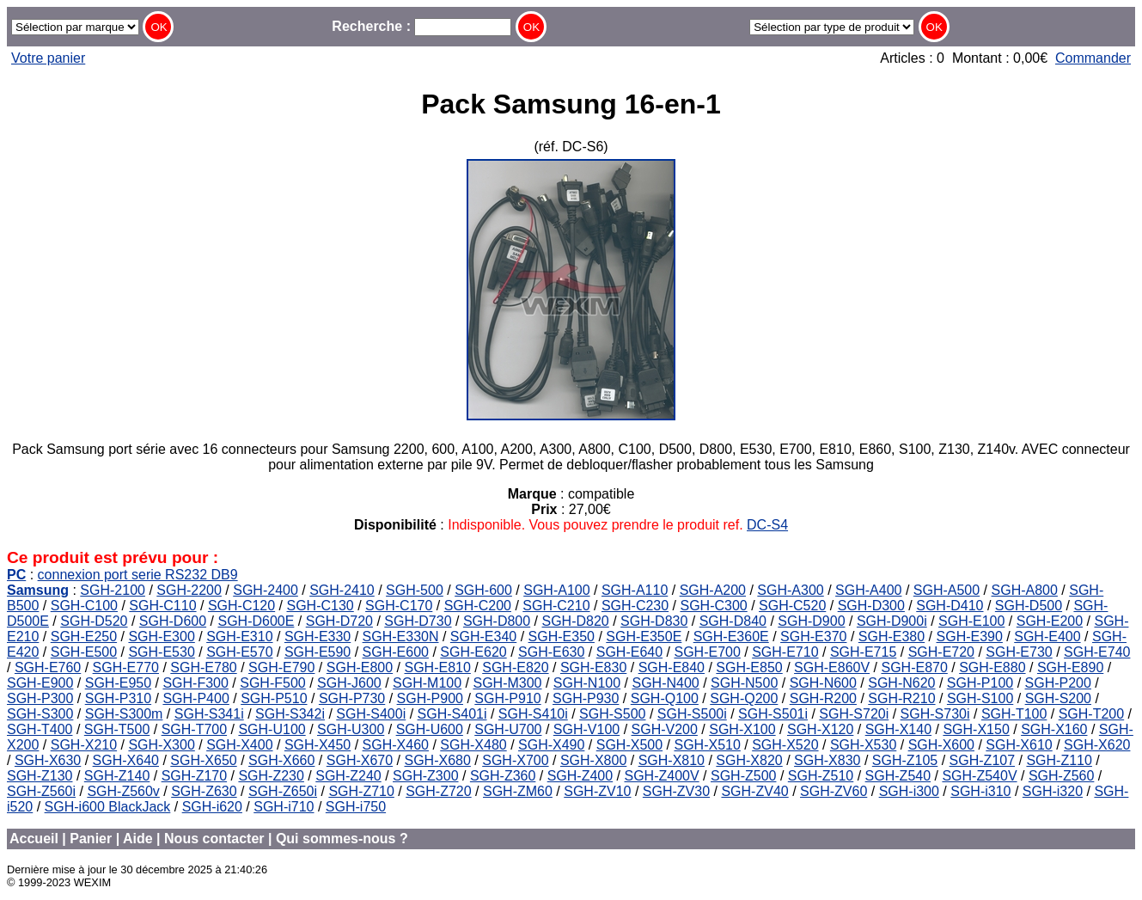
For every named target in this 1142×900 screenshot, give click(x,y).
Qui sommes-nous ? (342, 838)
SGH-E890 (1070, 667)
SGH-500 (414, 590)
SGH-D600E (255, 621)
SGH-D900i (892, 621)
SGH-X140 (898, 729)
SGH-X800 (593, 760)
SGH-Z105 (904, 760)
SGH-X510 (707, 745)
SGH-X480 (473, 745)
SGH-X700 (515, 760)
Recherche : (421, 26)
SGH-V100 (586, 729)
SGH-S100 (980, 698)
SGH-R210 (901, 698)
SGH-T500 (117, 729)
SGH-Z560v (123, 791)
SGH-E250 (84, 636)
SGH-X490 (551, 745)
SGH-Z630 (203, 791)
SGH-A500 (946, 590)
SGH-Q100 (665, 698)
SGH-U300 (350, 729)
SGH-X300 (161, 745)
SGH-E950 (118, 683)
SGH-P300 (40, 698)
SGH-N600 (823, 683)
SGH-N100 (586, 683)
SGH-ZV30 (676, 791)
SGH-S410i (533, 714)
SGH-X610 (1019, 745)
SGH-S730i (935, 714)
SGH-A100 (556, 590)
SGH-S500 (612, 714)
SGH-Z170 (194, 775)
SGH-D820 (575, 621)
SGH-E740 (1097, 652)
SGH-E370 (813, 636)
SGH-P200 (1058, 683)
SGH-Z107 (982, 760)
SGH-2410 (342, 590)
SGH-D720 (339, 621)
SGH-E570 (239, 652)
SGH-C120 (241, 605)
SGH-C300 (713, 605)
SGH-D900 (811, 621)
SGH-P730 (352, 698)
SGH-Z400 (580, 775)
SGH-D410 (949, 605)
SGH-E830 (593, 667)
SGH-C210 (555, 605)
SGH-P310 (118, 698)
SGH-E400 (1047, 636)
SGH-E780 (203, 667)
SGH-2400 (265, 590)
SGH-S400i (371, 714)
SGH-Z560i (41, 791)
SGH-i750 (356, 806)
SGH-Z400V (662, 775)
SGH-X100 (742, 729)
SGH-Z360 (502, 775)
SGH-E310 (239, 636)
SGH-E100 (971, 621)
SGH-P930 (586, 698)
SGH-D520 (93, 621)
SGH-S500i (692, 714)
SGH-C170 (398, 605)
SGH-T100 (1014, 714)
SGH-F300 (195, 683)
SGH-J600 (349, 683)
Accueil (33, 838)
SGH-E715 (863, 652)
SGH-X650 (203, 760)
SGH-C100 (84, 605)
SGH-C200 (477, 605)
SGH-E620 (473, 652)
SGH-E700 (707, 652)
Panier (91, 838)
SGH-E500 (84, 652)
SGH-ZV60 (833, 791)
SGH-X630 (48, 760)
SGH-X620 (1097, 745)
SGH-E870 (914, 667)
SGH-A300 (790, 590)
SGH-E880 (992, 667)
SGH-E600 (396, 652)
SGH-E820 (515, 667)
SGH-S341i (209, 714)
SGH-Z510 (820, 775)
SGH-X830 (827, 760)
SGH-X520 (785, 745)
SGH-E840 (671, 667)
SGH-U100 (271, 729)
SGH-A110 (635, 590)
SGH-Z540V (979, 775)
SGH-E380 (891, 636)
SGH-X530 (863, 745)
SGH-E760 (48, 667)
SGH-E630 (551, 652)
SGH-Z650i (282, 791)
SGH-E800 (360, 667)
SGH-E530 (161, 652)
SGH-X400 (239, 745)
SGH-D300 (871, 605)
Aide (138, 838)
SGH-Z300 (425, 775)
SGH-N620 (901, 683)
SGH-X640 (126, 760)
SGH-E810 (437, 667)
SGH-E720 (941, 652)
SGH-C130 (320, 605)
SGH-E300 (161, 636)
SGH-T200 (1091, 714)
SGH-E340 (483, 636)
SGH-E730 (1019, 652)
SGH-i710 (283, 806)
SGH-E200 (1050, 621)
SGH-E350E (643, 636)
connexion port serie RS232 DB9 (138, 574)
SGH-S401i (452, 714)
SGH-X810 (671, 760)
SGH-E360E (731, 636)
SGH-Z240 (348, 775)
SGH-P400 (195, 698)
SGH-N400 (665, 683)
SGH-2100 (112, 590)
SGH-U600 (429, 729)
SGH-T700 (194, 729)
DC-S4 (767, 524)
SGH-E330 (317, 636)
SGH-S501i (773, 714)
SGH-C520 (792, 605)
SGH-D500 (1028, 605)
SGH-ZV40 (754, 791)
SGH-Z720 (438, 791)
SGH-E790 (281, 667)
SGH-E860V (832, 667)
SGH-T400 (39, 729)
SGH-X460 (396, 745)
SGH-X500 (629, 745)
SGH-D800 (496, 621)
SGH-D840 (732, 621)
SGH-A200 (713, 590)
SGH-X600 (941, 745)
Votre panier (48, 58)
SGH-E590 (317, 652)
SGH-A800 (1025, 590)
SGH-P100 (980, 683)
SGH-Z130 (39, 775)
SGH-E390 (970, 636)
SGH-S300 (40, 714)
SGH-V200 (665, 729)
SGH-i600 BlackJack (108, 806)
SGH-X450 (317, 745)
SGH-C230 (635, 605)
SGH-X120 (820, 729)
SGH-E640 (629, 652)
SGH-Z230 (270, 775)
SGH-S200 (1058, 698)
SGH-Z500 (743, 775)
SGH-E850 (749, 667)
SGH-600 (483, 590)
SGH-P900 (430, 698)
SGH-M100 (427, 683)
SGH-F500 (272, 683)
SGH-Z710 (361, 791)
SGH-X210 (84, 745)
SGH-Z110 (1058, 760)
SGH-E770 (126, 667)
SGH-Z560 (1061, 775)
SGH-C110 (162, 605)
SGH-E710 (785, 652)
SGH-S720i (854, 714)
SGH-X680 (437, 760)
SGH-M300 (507, 683)
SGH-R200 (823, 698)
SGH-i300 (909, 791)
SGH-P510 (274, 698)
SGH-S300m (124, 714)
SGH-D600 (172, 621)
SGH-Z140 (117, 775)
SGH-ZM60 (518, 791)
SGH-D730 (417, 621)
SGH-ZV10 (597, 791)
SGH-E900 (40, 683)
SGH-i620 (212, 806)
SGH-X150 (976, 729)
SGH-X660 (281, 760)
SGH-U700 (507, 729)
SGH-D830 (653, 621)
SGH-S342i (290, 714)
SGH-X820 (749, 760)
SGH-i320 (1053, 791)
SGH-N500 (744, 683)
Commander (1093, 58)
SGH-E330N (401, 636)
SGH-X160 (1054, 729)
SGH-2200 (189, 590)
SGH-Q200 (744, 698)
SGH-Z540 (898, 775)
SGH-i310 (980, 791)
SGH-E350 (561, 636)
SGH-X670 (360, 760)
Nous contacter (214, 838)
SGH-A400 (868, 590)
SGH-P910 (507, 698)
